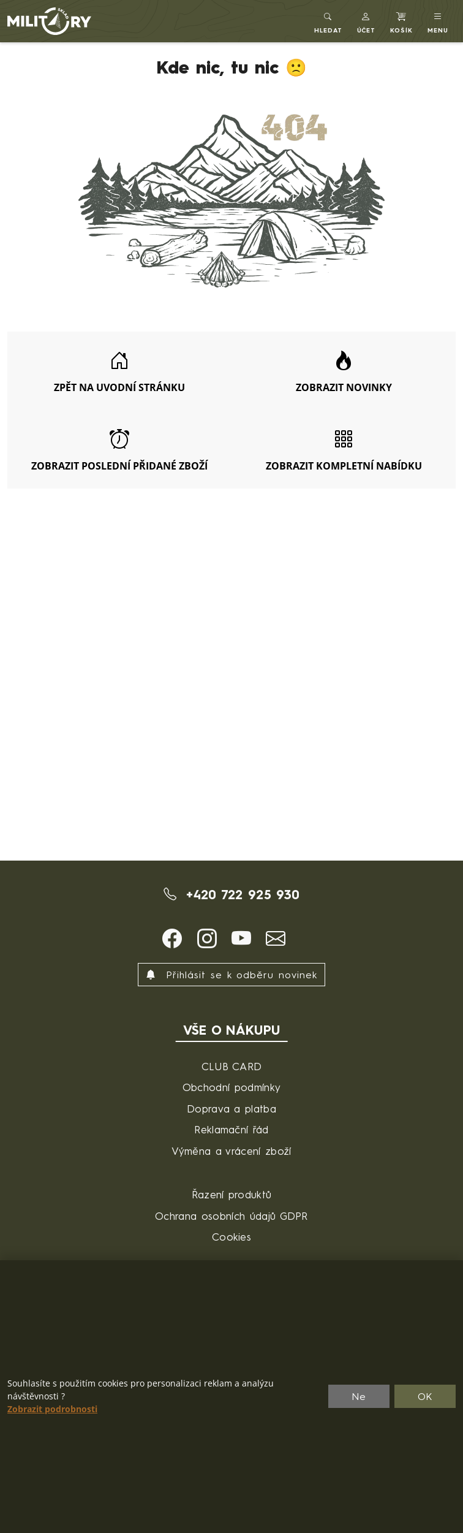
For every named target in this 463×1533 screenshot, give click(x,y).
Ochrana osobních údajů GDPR (231, 1215)
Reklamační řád (231, 1129)
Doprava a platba (231, 1108)
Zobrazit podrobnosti (52, 1409)
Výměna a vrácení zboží (231, 1150)
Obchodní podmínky (231, 1087)
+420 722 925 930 (232, 894)
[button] (366, 21)
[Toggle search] (328, 21)
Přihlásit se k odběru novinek (231, 974)
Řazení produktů (232, 1194)
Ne (359, 1396)
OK (425, 1396)
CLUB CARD (231, 1066)
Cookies (231, 1236)
